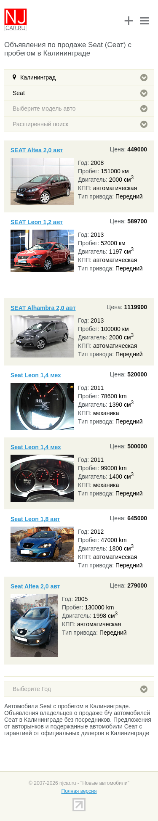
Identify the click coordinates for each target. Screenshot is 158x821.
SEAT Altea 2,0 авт (37, 150)
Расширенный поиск (80, 124)
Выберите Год (80, 689)
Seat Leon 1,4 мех (36, 375)
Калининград (83, 77)
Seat (80, 93)
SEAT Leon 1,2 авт (37, 222)
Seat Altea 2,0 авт (35, 586)
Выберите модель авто (80, 108)
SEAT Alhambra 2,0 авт (43, 308)
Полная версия (79, 791)
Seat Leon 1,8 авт (35, 519)
